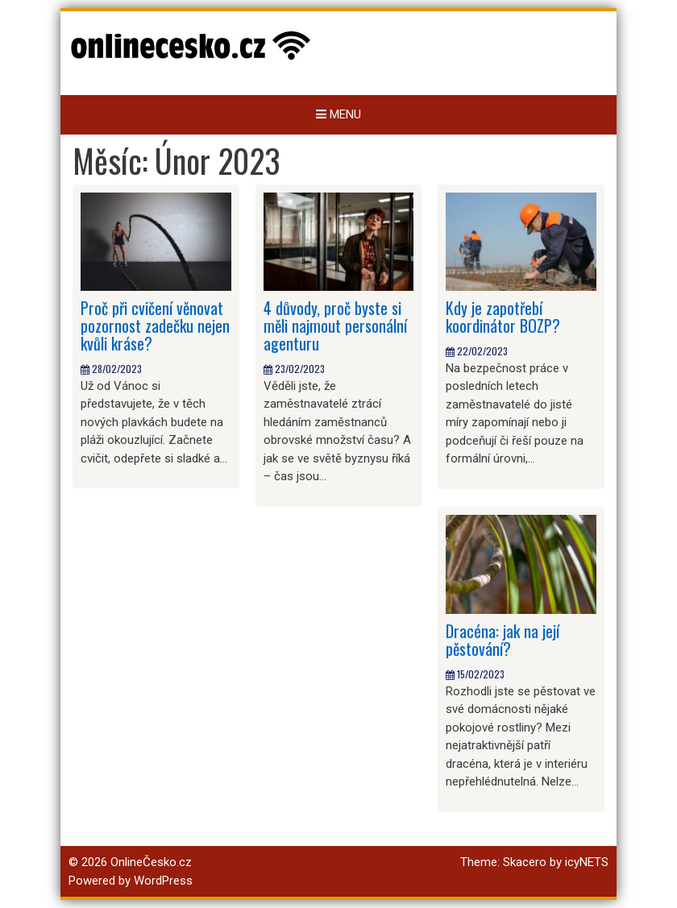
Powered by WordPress (131, 880)
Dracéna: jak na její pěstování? (502, 640)
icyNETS (586, 862)
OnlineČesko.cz (151, 862)
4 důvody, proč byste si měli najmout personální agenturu (335, 325)
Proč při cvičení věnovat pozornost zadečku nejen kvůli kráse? (155, 325)
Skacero (524, 862)
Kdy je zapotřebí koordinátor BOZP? (503, 317)
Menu (338, 114)
